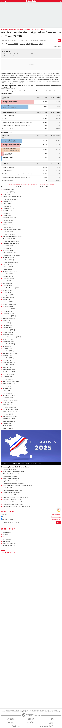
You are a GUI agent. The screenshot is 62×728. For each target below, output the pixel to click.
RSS (48, 710)
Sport (3, 517)
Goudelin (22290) (8, 232)
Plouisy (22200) (7, 222)
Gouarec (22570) (7, 269)
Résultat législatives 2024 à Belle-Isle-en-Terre (15, 53)
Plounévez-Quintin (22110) (10, 262)
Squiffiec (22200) (7, 283)
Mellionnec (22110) (8, 339)
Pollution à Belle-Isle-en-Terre (11, 492)
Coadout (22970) (7, 320)
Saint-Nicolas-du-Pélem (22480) (12, 236)
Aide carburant (7, 541)
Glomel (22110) (7, 248)
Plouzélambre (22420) (9, 407)
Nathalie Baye (7, 532)
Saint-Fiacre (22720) (8, 405)
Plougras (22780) (7, 348)
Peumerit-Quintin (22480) (10, 409)
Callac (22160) (6, 213)
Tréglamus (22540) (8, 260)
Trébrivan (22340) (8, 276)
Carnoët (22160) (7, 290)
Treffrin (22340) (7, 327)
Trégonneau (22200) (9, 330)
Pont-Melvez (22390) (9, 309)
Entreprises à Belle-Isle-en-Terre (12, 499)
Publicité (31, 710)
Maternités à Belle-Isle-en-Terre (12, 474)
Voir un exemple (56, 514)
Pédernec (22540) (8, 227)
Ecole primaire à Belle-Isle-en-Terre (13, 471)
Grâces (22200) (7, 206)
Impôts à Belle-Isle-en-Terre (11, 481)
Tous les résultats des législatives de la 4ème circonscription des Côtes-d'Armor (31, 184)
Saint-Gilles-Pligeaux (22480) (11, 381)
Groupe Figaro (43, 711)
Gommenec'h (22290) (9, 316)
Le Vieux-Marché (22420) (10, 253)
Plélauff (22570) (7, 285)
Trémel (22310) (7, 360)
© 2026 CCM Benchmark (54, 711)
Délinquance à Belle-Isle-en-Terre (12, 490)
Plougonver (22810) (37, 44)
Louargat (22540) (25, 44)
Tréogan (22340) (7, 423)
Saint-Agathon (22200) (9, 218)
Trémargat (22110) (8, 414)
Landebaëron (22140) (9, 419)
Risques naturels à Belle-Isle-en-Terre (14, 495)
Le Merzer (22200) (8, 267)
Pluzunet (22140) (7, 264)
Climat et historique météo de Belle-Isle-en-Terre (17, 485)
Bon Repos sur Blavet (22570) (11, 255)
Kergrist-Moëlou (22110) (9, 304)
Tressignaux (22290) (9, 295)
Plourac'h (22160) (7, 376)
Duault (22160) (7, 367)
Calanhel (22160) (7, 393)
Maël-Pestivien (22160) (9, 372)
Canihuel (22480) (7, 379)
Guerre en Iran (7, 539)
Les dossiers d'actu (7, 519)
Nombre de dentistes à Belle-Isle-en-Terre (15, 497)
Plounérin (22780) (8, 274)
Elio (4, 537)
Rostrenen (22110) (8, 201)
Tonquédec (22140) (8, 257)
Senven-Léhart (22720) (9, 395)
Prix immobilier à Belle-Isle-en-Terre (13, 502)
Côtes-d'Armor (29, 29)
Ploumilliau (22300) (8, 208)
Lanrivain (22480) (8, 334)
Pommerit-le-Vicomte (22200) (12, 229)
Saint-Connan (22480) (9, 383)
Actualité (4, 514)
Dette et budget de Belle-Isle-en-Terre (14, 483)
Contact (36, 710)
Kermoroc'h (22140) (8, 341)
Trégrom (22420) (8, 332)
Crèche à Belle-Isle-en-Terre (11, 476)
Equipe (17, 710)
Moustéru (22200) (8, 299)
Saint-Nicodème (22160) (10, 416)
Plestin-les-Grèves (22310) (10, 199)
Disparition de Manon (9, 543)
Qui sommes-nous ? (10, 710)
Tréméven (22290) (8, 374)
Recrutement (53, 710)
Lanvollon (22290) (8, 225)
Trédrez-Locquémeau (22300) (11, 243)
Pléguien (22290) (8, 246)
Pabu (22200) (6, 203)
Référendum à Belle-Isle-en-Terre (13, 504)
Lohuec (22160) (7, 388)
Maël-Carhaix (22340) (9, 239)
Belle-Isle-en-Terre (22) (9, 469)
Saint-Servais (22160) (9, 344)
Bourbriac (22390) (8, 220)
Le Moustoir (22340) (8, 297)
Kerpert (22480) (7, 386)
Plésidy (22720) (7, 311)
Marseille (5, 534)
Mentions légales (35, 711)
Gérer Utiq (27, 711)
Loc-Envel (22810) (13, 44)
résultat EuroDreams (9, 545)
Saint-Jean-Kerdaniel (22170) (11, 288)
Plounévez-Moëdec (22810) (10, 241)
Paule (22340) (7, 292)
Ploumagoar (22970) (9, 192)
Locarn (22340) (7, 346)
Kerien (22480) (7, 391)
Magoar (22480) (7, 426)
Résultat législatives (10, 29)
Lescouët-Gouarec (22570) (10, 400)
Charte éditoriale (24, 710)
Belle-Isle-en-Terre (36, 53)
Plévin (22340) (7, 281)
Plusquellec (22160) (8, 313)
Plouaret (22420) (7, 215)
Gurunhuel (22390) (8, 358)
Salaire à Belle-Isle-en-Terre (11, 478)
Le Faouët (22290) (8, 355)
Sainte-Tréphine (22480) (10, 412)
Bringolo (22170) (7, 325)
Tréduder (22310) (7, 402)
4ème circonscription (41, 29)
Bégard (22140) (7, 194)
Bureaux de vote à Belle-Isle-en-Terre (13, 55)
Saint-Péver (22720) (8, 365)
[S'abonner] (31, 522)
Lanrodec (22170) (8, 250)
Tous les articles (42, 710)
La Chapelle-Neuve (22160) (10, 353)
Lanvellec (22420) (8, 306)
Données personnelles (7, 711)
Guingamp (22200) (8, 189)
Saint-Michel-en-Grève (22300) (12, 337)
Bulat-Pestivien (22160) (9, 362)
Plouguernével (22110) (9, 234)
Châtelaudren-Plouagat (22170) (12, 196)
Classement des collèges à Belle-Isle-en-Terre (16, 506)
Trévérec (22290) (8, 398)
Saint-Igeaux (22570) (9, 421)
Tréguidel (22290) (8, 302)
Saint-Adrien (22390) (9, 369)
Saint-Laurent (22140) (9, 318)
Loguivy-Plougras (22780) (10, 271)
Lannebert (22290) (8, 351)
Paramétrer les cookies (19, 711)
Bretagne (20, 29)
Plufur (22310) (7, 323)
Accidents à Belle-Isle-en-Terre (12, 488)
